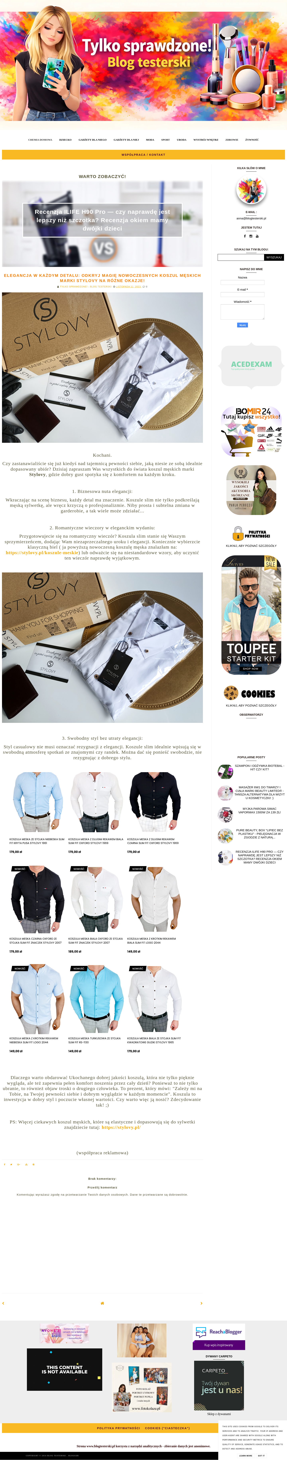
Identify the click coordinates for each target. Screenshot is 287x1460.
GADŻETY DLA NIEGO (92, 139)
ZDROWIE (231, 139)
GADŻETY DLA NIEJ (126, 139)
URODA (182, 139)
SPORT (165, 139)
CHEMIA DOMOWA (40, 139)
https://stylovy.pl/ (121, 1127)
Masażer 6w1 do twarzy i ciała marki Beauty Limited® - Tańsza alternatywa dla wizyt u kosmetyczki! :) (259, 792)
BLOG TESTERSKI (57, 1456)
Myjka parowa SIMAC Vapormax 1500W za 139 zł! (259, 810)
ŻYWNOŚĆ (252, 139)
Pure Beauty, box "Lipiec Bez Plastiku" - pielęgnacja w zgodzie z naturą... (259, 833)
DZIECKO (65, 139)
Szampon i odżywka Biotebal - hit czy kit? (259, 767)
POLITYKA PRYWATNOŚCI (118, 1428)
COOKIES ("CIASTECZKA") (167, 1428)
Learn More (245, 1456)
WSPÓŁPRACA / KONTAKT (143, 154)
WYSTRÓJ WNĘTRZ (206, 139)
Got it (261, 1456)
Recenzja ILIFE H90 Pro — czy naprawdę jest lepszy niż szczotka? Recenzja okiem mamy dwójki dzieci (102, 220)
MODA (150, 139)
